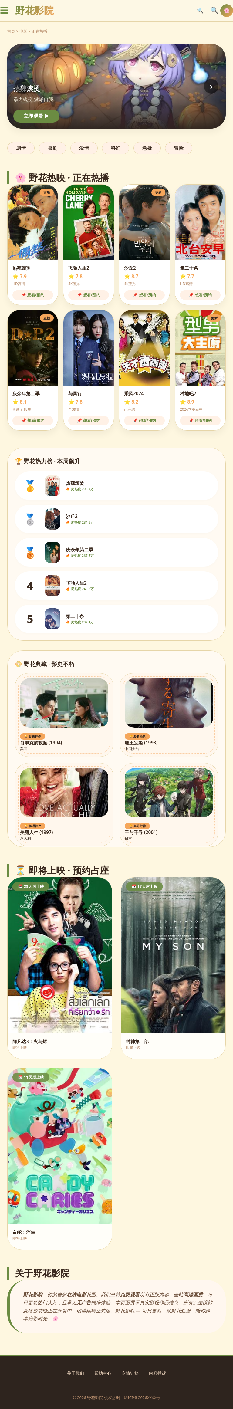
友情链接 (130, 1373)
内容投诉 (157, 1373)
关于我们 (75, 1373)
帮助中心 (102, 1373)
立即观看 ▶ (36, 116)
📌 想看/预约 (32, 295)
